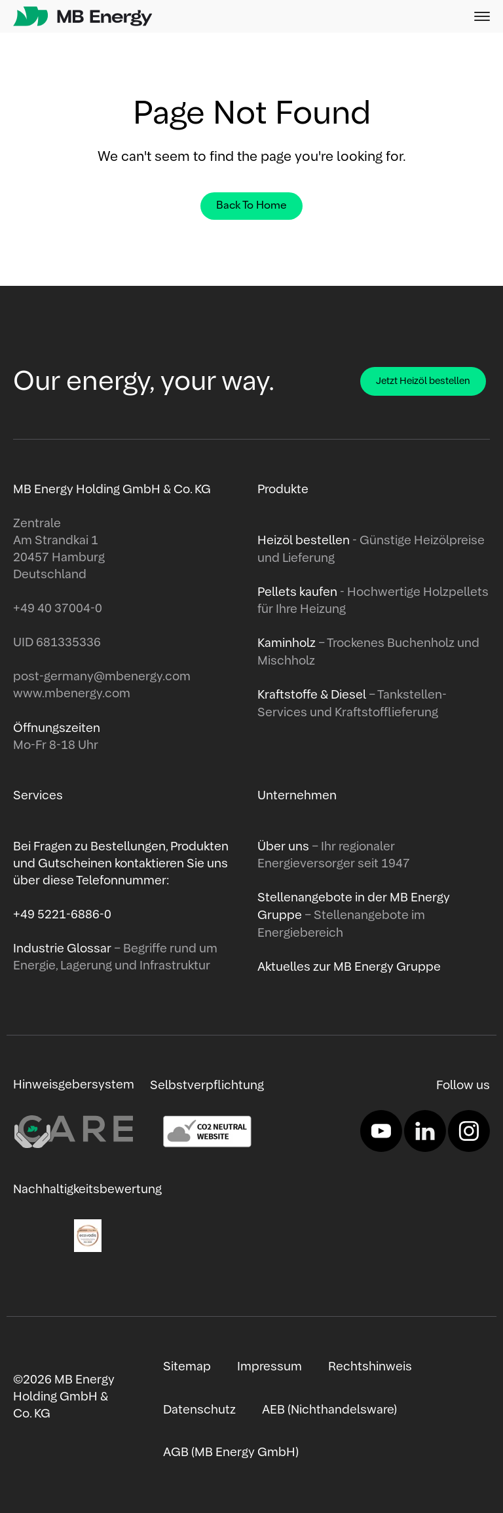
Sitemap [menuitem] (187, 1366)
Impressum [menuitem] (269, 1366)
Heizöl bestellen (304, 541)
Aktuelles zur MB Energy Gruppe (349, 965)
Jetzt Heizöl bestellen (423, 381)
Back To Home (251, 206)
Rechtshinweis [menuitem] (370, 1366)
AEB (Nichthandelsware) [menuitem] (329, 1409)
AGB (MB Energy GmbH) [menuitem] (230, 1451)
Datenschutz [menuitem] (199, 1409)
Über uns (284, 846)
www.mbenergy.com (71, 694)
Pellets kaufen (297, 592)
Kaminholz (287, 643)
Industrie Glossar (63, 948)
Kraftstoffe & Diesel (311, 694)
